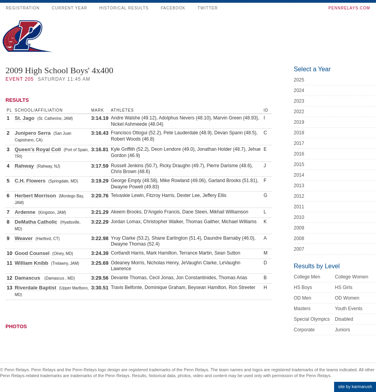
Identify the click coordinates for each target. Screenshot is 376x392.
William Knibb (31, 263)
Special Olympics (312, 319)
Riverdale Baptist (35, 288)
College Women (351, 277)
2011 (299, 207)
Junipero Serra (32, 133)
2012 (299, 196)
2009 (299, 228)
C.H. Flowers (29, 181)
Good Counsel (31, 253)
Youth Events (348, 308)
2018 (299, 132)
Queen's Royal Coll (37, 149)
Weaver (23, 238)
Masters (302, 308)
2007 (299, 249)
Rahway (24, 166)
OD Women (347, 298)
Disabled (344, 319)
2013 (299, 185)
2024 (299, 90)
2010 (299, 217)
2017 (299, 143)
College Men (307, 277)
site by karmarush (355, 386)
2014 (299, 175)
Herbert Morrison (35, 196)
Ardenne (24, 212)
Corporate (304, 329)
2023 (299, 101)
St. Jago (24, 118)
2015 (299, 164)
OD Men (302, 298)
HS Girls (343, 287)
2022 (299, 111)
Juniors (342, 329)
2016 (299, 154)
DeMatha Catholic (35, 222)
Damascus (28, 278)
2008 (299, 238)
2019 (299, 122)
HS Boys (303, 287)
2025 (299, 80)
